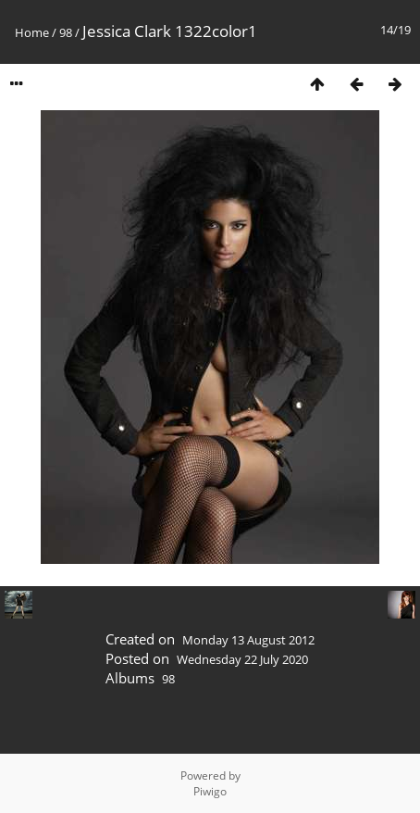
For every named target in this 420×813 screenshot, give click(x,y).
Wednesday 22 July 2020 (242, 659)
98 (65, 32)
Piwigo (210, 791)
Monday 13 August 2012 (248, 640)
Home (32, 32)
